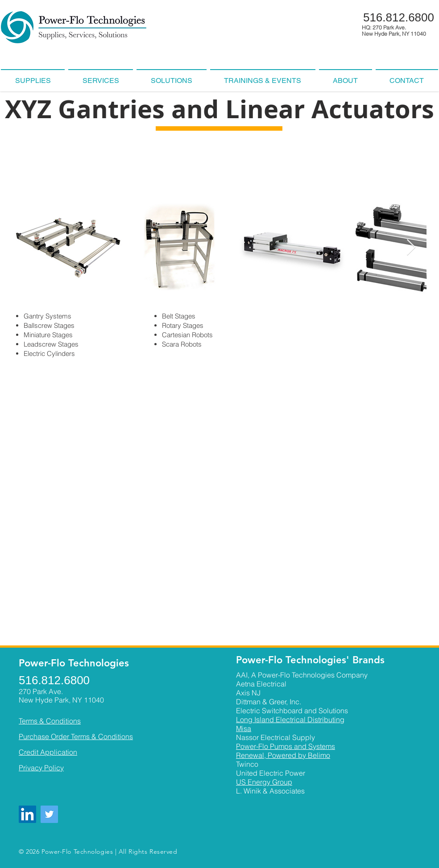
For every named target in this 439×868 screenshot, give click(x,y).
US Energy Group (264, 781)
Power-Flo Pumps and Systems (285, 746)
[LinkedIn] (27, 814)
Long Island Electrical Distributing (290, 719)
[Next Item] (411, 247)
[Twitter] (49, 814)
